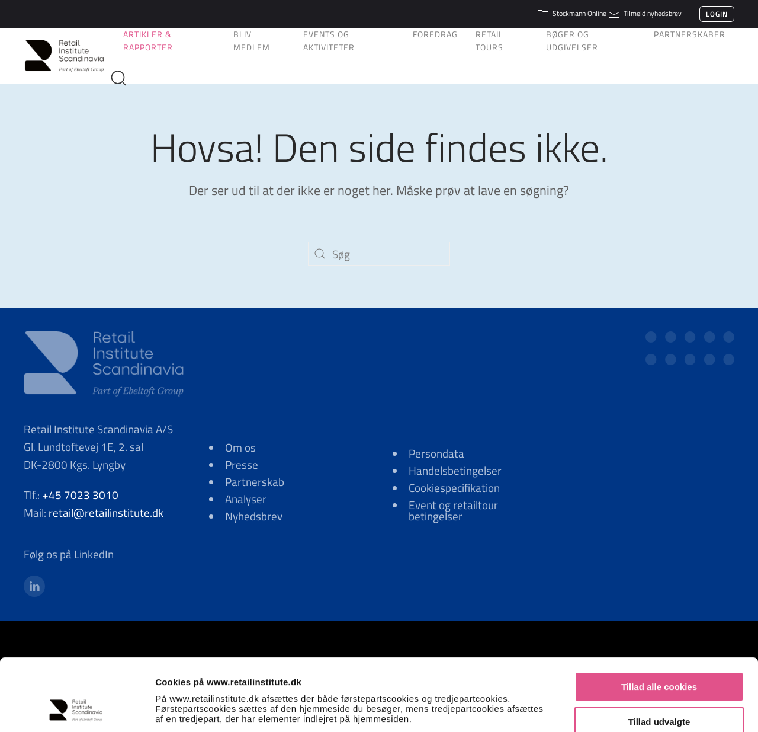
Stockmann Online (571, 13)
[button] (123, 78)
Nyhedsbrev (253, 516)
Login (717, 14)
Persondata (436, 453)
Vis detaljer (616, 709)
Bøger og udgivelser (572, 40)
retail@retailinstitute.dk (106, 512)
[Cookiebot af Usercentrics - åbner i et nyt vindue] (77, 709)
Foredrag (435, 34)
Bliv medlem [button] (251, 40)
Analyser (245, 498)
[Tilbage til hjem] (69, 55)
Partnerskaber (689, 34)
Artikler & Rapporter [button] (148, 40)
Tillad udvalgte (659, 656)
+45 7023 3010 (80, 494)
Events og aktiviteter (329, 40)
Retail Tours (489, 40)
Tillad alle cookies (659, 621)
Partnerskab (254, 481)
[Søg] (379, 254)
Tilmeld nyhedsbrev (645, 13)
